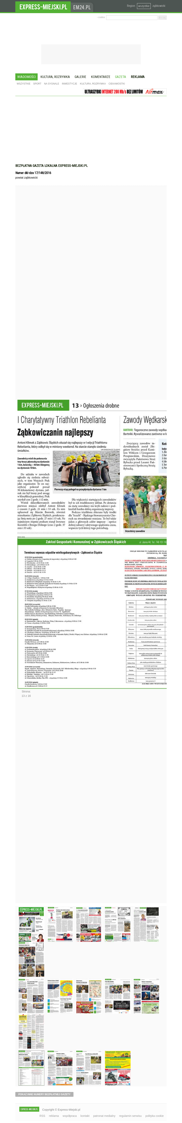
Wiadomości (26, 77)
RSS (42, 1115)
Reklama (138, 77)
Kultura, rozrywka (55, 77)
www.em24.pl (83, 6)
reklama (54, 1115)
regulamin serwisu (130, 1115)
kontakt (84, 1115)
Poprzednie (23, 300)
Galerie (80, 77)
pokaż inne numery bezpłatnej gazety (44, 1094)
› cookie (101, 17)
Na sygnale (51, 83)
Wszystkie (23, 83)
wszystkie (144, 6)
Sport (37, 83)
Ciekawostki (117, 83)
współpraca (70, 1115)
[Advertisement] (91, 132)
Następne (23, 801)
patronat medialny (104, 1115)
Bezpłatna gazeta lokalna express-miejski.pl (51, 166)
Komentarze (100, 77)
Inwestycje (69, 83)
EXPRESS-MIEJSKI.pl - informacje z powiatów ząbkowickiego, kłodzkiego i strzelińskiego (43, 6)
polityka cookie (154, 1115)
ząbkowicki (159, 5)
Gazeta (120, 77)
